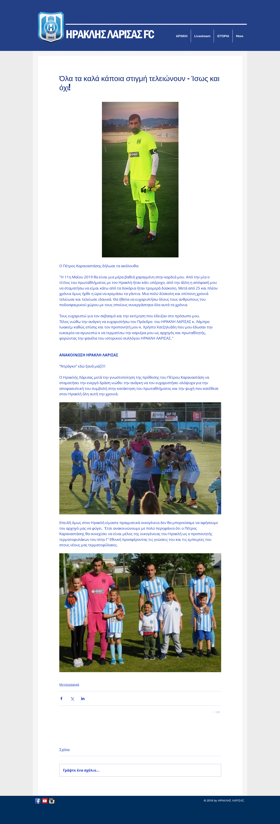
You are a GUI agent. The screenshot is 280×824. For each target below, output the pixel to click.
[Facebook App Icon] (37, 801)
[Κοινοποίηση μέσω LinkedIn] (83, 698)
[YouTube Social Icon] (44, 801)
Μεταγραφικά (69, 684)
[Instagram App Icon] (51, 801)
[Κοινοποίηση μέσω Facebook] (61, 698)
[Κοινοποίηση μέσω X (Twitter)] (72, 698)
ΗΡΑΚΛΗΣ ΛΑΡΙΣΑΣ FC (110, 34)
